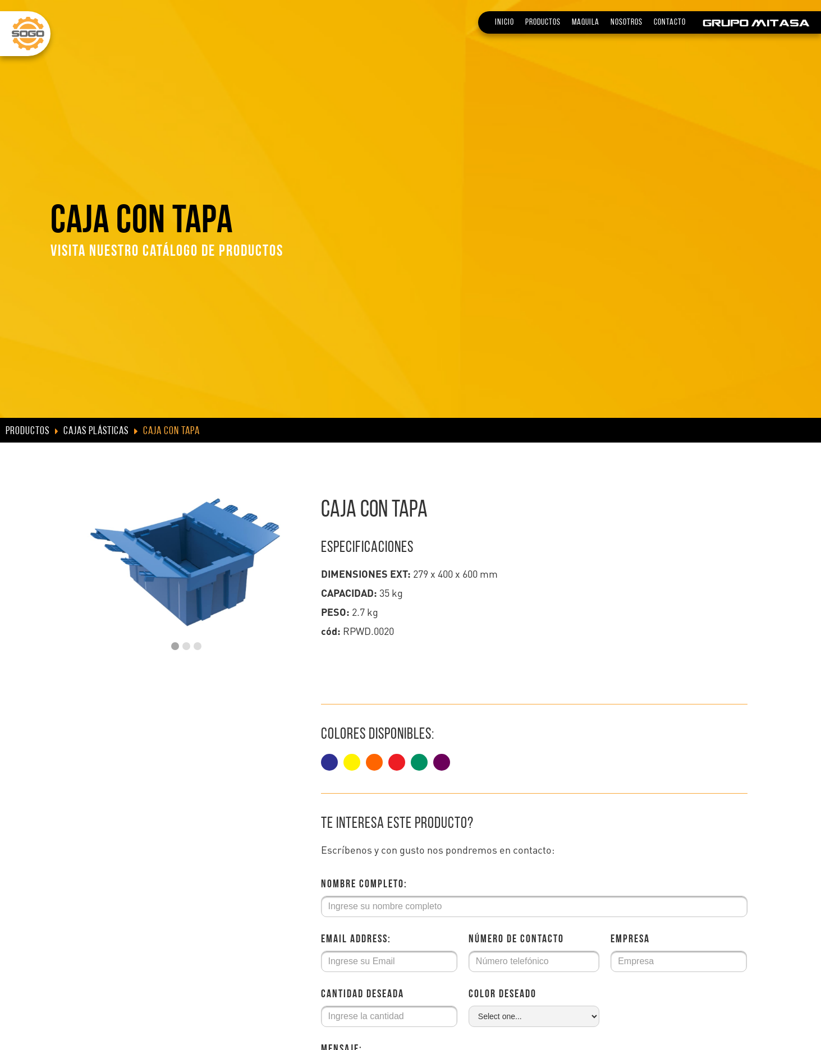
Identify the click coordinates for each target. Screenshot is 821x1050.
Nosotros (627, 22)
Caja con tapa (171, 431)
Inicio (504, 22)
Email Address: (356, 939)
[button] (175, 646)
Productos (543, 22)
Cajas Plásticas (96, 431)
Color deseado (502, 994)
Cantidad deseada (362, 994)
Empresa (630, 939)
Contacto (670, 22)
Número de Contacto (516, 939)
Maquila (585, 22)
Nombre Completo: (364, 884)
